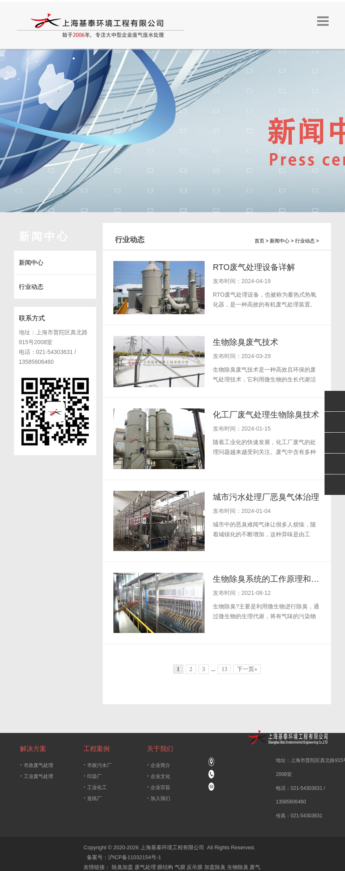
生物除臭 (237, 867)
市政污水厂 (97, 765)
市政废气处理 (36, 765)
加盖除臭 (214, 867)
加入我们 (158, 798)
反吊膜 (195, 867)
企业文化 (158, 776)
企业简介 (158, 765)
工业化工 (94, 787)
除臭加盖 (122, 867)
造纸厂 (92, 798)
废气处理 (145, 867)
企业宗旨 (158, 787)
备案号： (95, 858)
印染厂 (92, 776)
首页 (259, 241)
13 (224, 670)
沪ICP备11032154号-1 (134, 858)
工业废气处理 (36, 776)
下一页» (247, 670)
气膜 (180, 867)
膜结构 (165, 867)
